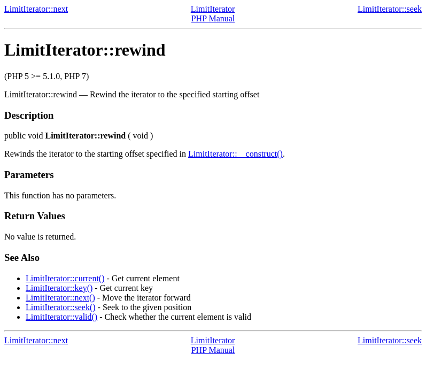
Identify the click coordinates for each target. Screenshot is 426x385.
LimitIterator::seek (390, 8)
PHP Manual (213, 18)
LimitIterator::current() (65, 278)
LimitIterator (213, 8)
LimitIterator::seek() (61, 307)
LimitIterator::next (36, 8)
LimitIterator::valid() (61, 316)
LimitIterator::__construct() (235, 153)
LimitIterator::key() (59, 287)
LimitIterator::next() (60, 297)
